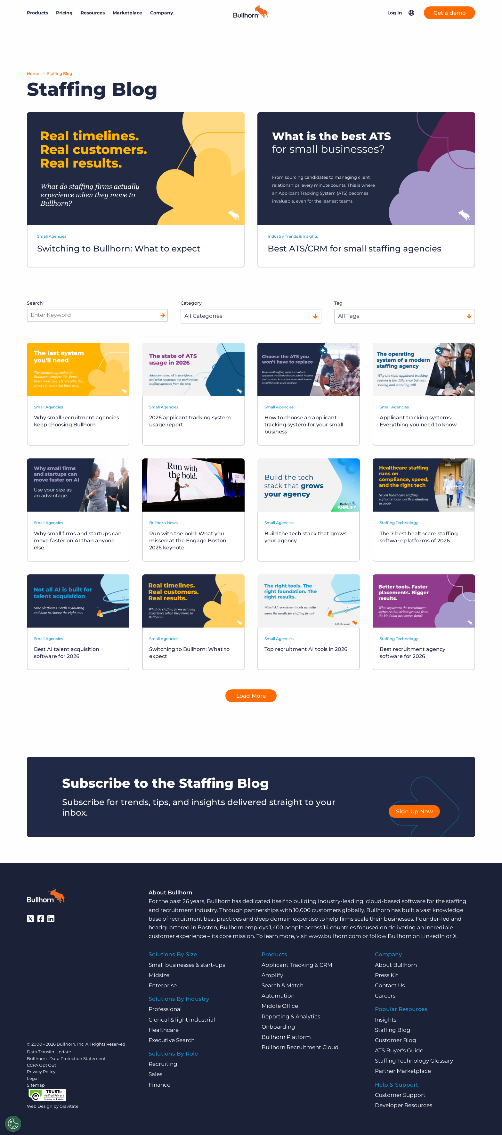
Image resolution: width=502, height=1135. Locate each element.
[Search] (163, 315)
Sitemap (36, 1084)
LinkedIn (433, 936)
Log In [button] (394, 13)
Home (33, 73)
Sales (155, 1074)
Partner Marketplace (403, 1071)
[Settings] (13, 1124)
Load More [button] (251, 695)
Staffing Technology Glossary (414, 1060)
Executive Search (172, 1040)
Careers (385, 995)
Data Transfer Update (49, 1051)
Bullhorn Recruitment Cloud (300, 1047)
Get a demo (449, 13)
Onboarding (278, 1026)
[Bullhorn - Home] (46, 897)
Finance (159, 1084)
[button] (411, 13)
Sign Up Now (414, 811)
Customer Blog (395, 1040)
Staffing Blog (59, 73)
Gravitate (69, 1106)
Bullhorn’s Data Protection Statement (66, 1058)
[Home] (251, 16)
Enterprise (163, 985)
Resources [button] (93, 13)
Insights (385, 1019)
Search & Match (283, 985)
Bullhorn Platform (286, 1036)
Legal (33, 1078)
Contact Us (390, 985)
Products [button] (37, 13)
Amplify (272, 975)
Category (191, 303)
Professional (165, 1009)
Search (35, 303)
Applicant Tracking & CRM (297, 964)
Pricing (64, 13)
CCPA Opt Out (41, 1064)
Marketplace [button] (127, 13)
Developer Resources (403, 1105)
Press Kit (386, 975)
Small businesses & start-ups (187, 964)
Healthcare (164, 1029)
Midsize (159, 975)
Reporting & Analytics (291, 1016)
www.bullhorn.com (335, 936)
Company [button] (161, 13)
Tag (338, 303)
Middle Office (280, 1006)
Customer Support (400, 1094)
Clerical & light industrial (182, 1019)
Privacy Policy (41, 1071)
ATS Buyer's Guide (399, 1050)
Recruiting (163, 1064)
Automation (278, 995)
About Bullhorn (396, 964)
